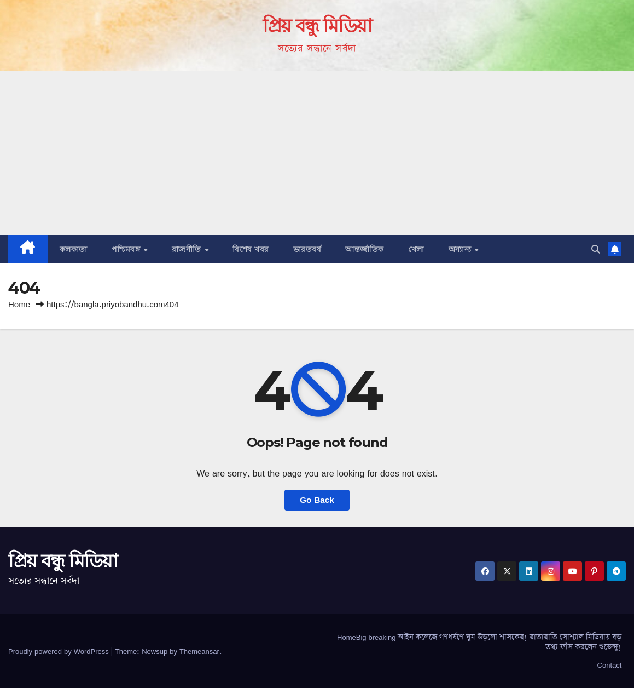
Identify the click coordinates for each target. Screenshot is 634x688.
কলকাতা (74, 249)
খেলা (416, 249)
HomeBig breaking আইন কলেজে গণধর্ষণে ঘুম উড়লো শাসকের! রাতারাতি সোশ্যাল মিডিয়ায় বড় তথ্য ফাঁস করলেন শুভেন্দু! (479, 642)
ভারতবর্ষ (307, 249)
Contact (609, 665)
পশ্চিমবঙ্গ (127, 249)
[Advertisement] (317, 153)
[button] (595, 249)
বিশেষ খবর (250, 249)
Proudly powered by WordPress (59, 651)
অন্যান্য (461, 249)
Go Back (317, 500)
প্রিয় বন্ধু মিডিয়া (317, 25)
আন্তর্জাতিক (364, 249)
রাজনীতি (188, 249)
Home (19, 304)
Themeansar (199, 651)
